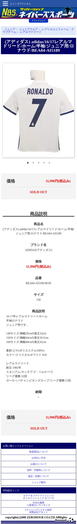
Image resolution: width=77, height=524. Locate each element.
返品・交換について (38, 476)
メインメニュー (38, 20)
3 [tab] (38, 162)
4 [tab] (44, 162)
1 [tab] (28, 162)
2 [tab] (33, 162)
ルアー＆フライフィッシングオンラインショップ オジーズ (38, 496)
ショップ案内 (39, 482)
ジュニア (9, 29)
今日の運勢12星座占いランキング (38, 503)
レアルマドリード (30, 31)
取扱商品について (38, 451)
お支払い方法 (39, 457)
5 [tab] (49, 162)
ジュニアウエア (28, 29)
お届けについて (38, 464)
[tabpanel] (38, 110)
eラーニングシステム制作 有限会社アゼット (38, 510)
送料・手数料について (38, 470)
